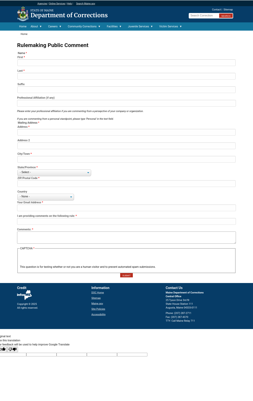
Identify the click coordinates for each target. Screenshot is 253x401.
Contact (216, 9)
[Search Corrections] (203, 15)
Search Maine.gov (85, 3)
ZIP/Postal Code (27, 178)
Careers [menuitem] (54, 28)
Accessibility (98, 314)
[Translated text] (102, 354)
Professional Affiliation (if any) (36, 97)
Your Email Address (29, 202)
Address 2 (23, 140)
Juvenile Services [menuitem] (139, 28)
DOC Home (97, 292)
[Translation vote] (132, 354)
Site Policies (98, 309)
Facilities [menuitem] (113, 28)
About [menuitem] (35, 28)
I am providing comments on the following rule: (46, 216)
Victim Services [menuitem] (169, 28)
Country (22, 191)
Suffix (21, 84)
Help (69, 3)
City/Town (23, 153)
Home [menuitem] (22, 26)
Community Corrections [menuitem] (83, 28)
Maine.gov (97, 303)
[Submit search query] (226, 16)
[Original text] (72, 354)
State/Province (26, 167)
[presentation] (46, 258)
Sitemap (228, 9)
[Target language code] (41, 354)
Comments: (24, 229)
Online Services (57, 3)
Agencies (42, 3)
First (20, 57)
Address (22, 126)
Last (20, 70)
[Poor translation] (12, 349)
